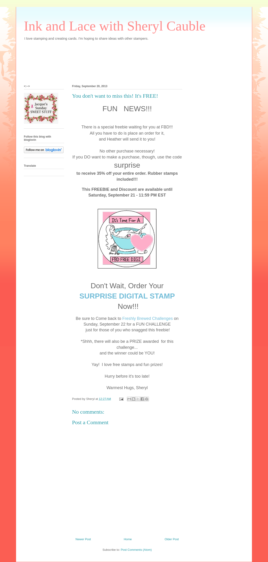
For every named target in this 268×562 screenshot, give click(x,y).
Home (128, 539)
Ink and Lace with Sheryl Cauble (114, 25)
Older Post (172, 539)
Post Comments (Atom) (136, 549)
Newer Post (83, 539)
